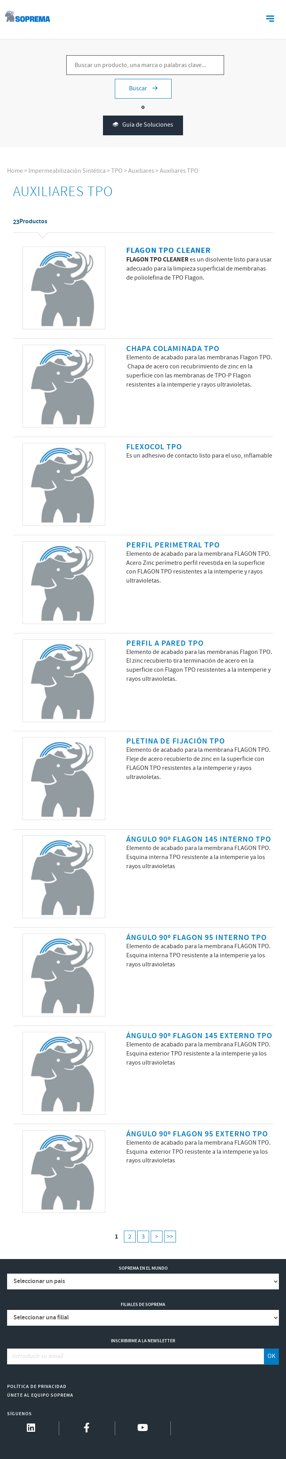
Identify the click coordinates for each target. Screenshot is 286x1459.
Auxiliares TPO (179, 171)
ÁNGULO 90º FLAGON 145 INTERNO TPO (198, 839)
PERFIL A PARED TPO (165, 643)
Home (15, 171)
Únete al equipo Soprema (40, 1395)
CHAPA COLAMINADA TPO (172, 349)
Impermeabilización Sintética (67, 171)
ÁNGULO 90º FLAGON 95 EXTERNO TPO (197, 1134)
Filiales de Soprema (143, 1304)
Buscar (143, 88)
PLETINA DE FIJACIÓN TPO (175, 741)
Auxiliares (141, 171)
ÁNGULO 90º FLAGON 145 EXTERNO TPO (199, 1036)
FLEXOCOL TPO (154, 447)
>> (170, 1237)
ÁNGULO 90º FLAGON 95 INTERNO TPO (196, 937)
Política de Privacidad (37, 1386)
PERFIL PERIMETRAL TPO (173, 545)
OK (271, 1356)
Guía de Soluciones (143, 125)
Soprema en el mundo (143, 1268)
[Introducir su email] (135, 1356)
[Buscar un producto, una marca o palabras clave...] (145, 65)
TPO (117, 171)
